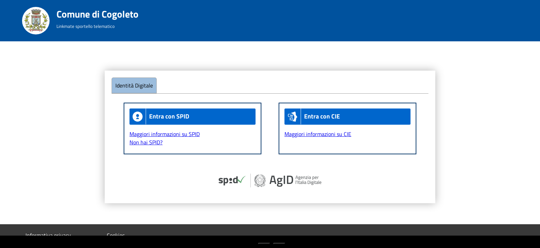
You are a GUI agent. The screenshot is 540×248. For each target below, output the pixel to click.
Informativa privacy (48, 235)
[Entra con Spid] (192, 116)
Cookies (116, 235)
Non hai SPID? (146, 142)
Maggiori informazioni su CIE (317, 134)
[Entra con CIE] (347, 116)
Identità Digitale (134, 85)
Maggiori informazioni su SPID (164, 134)
